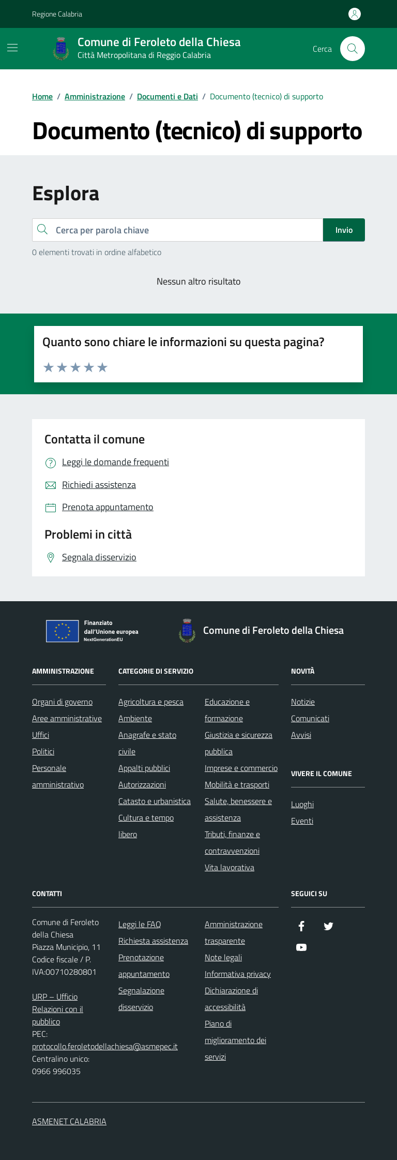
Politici (43, 751)
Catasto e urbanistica (154, 801)
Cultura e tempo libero (146, 825)
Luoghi (302, 804)
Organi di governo (62, 701)
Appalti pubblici (144, 768)
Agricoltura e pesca (151, 701)
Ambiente (135, 718)
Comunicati (310, 718)
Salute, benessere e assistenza (238, 809)
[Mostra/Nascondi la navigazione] (12, 47)
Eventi (302, 820)
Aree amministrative (67, 718)
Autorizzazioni (142, 784)
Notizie (303, 701)
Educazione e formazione (227, 709)
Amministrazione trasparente (234, 932)
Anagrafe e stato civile (147, 742)
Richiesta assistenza (153, 940)
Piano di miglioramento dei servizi (235, 1040)
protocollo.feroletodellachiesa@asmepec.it (105, 1046)
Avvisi (301, 734)
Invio (344, 230)
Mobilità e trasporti (237, 784)
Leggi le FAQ (139, 924)
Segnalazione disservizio (141, 998)
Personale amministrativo (58, 776)
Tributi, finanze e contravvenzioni (232, 842)
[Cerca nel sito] (352, 48)
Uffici (40, 734)
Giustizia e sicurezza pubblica (238, 742)
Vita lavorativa (229, 867)
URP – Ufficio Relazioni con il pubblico (57, 1009)
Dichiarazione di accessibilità (231, 998)
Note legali (223, 957)
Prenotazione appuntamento (144, 965)
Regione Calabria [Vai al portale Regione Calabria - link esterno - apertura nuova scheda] (57, 13)
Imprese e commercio (241, 768)
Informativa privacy (238, 974)
